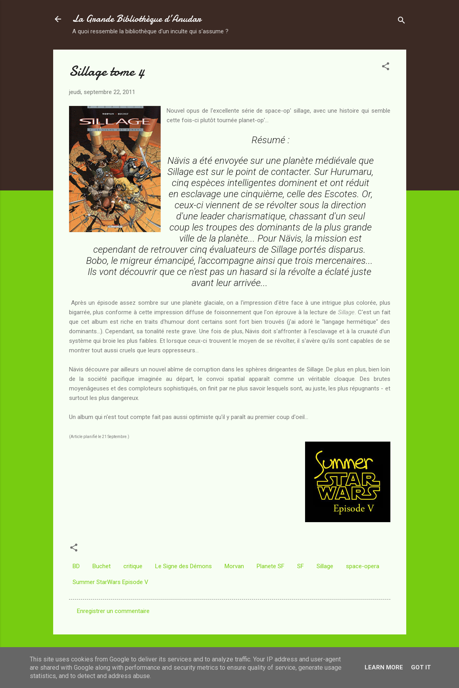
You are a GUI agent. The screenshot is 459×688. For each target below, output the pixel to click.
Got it (421, 667)
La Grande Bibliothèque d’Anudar (136, 18)
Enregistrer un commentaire (113, 611)
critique (132, 566)
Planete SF (270, 566)
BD (76, 566)
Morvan (234, 566)
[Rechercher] (401, 22)
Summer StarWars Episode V (110, 582)
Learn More (384, 667)
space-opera (362, 566)
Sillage (325, 566)
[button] (385, 67)
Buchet (101, 566)
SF (300, 566)
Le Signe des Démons (183, 566)
